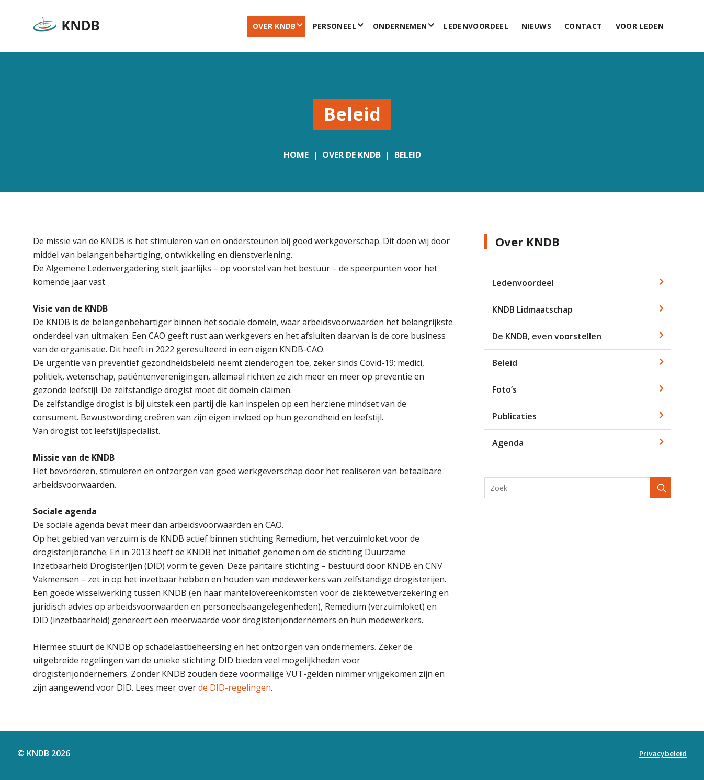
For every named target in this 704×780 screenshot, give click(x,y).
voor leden (640, 26)
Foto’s (504, 389)
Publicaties (514, 416)
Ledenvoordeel (476, 26)
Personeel (334, 26)
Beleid (407, 154)
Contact (583, 26)
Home (296, 154)
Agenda (508, 443)
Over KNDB (274, 26)
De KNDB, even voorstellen (546, 336)
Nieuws (536, 26)
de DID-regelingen (234, 687)
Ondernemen (400, 26)
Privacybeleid (663, 754)
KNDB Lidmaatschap (532, 309)
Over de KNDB (351, 154)
